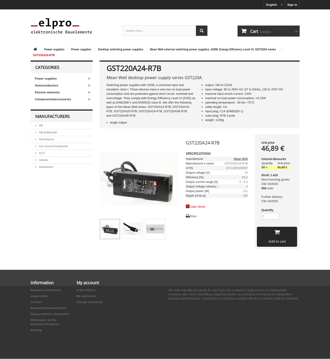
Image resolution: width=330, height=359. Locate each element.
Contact (36, 302)
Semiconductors (46, 85)
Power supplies (54, 49)
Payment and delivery (46, 290)
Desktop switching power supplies (120, 49)
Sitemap (36, 330)
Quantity (267, 210)
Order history (86, 290)
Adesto (43, 160)
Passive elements (47, 92)
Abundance (46, 139)
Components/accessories (53, 99)
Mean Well (241, 159)
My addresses (86, 296)
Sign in (292, 4)
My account (88, 283)
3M (40, 125)
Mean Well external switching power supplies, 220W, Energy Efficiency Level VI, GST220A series (213, 49)
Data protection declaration (50, 314)
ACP (41, 153)
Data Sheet (197, 206)
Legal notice (39, 296)
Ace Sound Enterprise (53, 146)
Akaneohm (45, 167)
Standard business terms (48, 308)
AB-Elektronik (47, 132)
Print (193, 216)
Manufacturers (52, 116)
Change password (89, 302)
